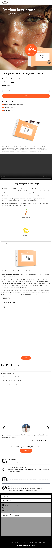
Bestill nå (26, 358)
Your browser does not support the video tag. (26, 167)
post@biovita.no (12, 510)
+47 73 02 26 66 (12, 507)
